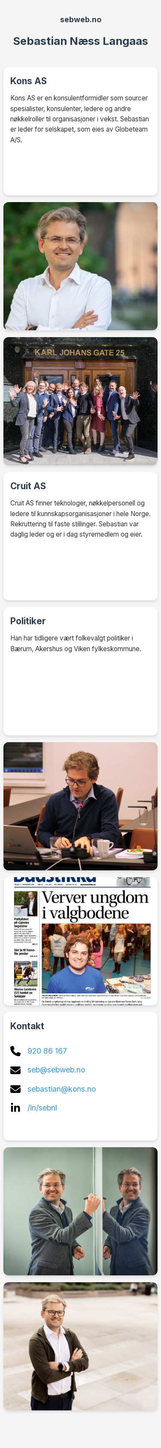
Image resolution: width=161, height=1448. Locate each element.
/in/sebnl (42, 1107)
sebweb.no (80, 19)
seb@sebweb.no (56, 1069)
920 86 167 (47, 1050)
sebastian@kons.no (61, 1088)
